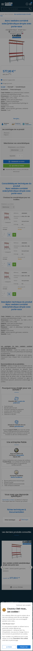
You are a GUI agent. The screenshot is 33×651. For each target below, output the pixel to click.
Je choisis (9, 647)
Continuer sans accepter (23, 605)
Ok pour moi (23, 647)
